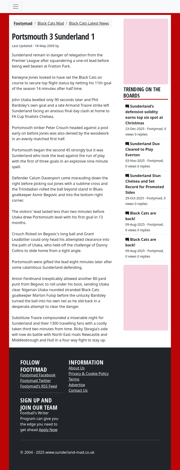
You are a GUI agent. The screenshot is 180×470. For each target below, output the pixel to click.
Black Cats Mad (50, 23)
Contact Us (78, 390)
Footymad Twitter (35, 380)
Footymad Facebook (37, 375)
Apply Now (48, 429)
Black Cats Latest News (89, 23)
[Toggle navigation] (15, 6)
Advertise (77, 384)
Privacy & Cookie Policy (89, 373)
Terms (74, 379)
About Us (77, 368)
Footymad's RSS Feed (38, 386)
